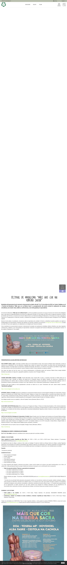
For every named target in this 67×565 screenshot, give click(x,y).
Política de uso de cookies (27, 563)
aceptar (62, 562)
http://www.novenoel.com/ (7, 401)
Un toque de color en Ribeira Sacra (54, 322)
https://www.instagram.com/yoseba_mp (10, 389)
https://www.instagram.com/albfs (9, 412)
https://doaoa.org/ (5, 374)
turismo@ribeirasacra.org (22, 440)
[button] (62, 291)
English (63, 1)
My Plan (55, 1)
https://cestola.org (5, 426)
